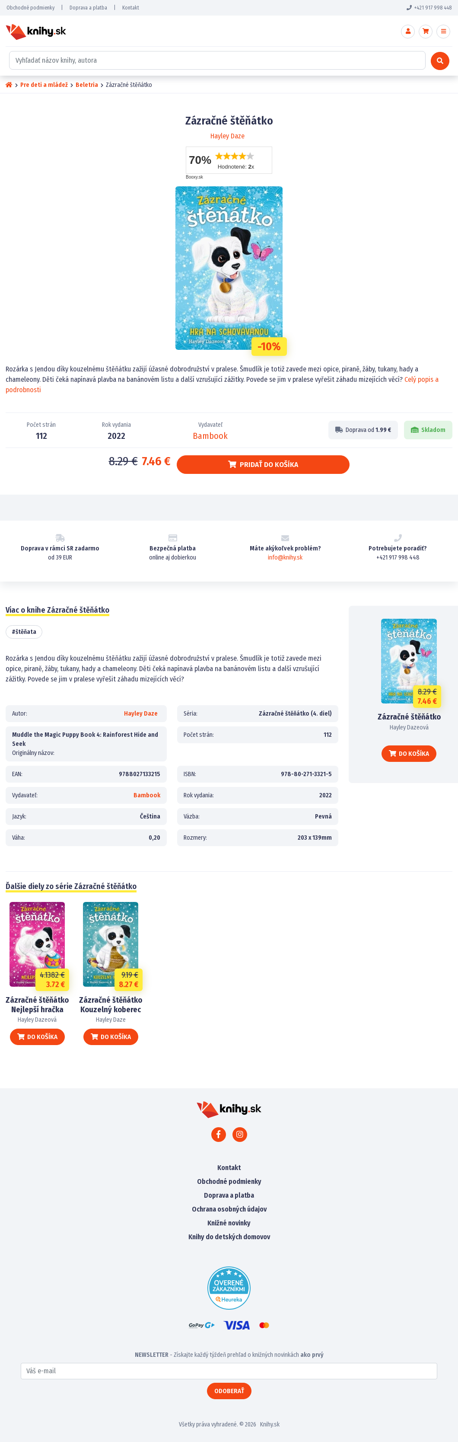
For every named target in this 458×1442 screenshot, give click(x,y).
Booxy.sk (194, 177)
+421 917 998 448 (429, 8)
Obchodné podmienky (30, 8)
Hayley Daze (227, 136)
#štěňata (24, 632)
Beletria (87, 85)
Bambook (210, 436)
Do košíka (409, 754)
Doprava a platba (88, 8)
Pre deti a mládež (44, 85)
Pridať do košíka (263, 464)
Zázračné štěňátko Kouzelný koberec (110, 1004)
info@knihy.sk (285, 557)
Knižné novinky (229, 1223)
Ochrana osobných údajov (229, 1209)
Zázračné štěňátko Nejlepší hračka (37, 1004)
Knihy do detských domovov (229, 1237)
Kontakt (130, 8)
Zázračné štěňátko (409, 717)
